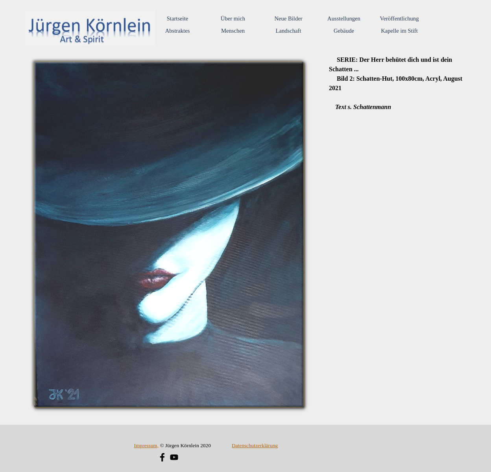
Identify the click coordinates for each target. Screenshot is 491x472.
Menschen (233, 31)
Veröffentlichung (399, 18)
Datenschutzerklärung (255, 445)
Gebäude (344, 31)
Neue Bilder (288, 18)
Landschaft (288, 31)
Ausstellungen (343, 18)
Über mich (233, 18)
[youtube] (174, 457)
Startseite (177, 18)
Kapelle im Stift (399, 31)
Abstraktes (177, 31)
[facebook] (162, 457)
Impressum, (146, 445)
